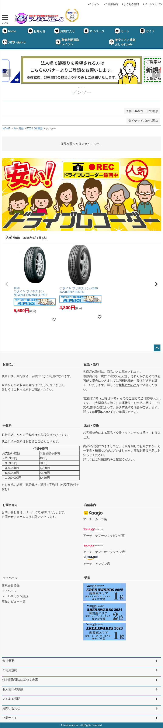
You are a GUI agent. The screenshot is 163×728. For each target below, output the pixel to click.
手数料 (7, 425)
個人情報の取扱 (12, 689)
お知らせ (36, 31)
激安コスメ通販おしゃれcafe (122, 42)
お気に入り (64, 31)
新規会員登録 (11, 585)
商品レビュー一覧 (13, 601)
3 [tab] (85, 87)
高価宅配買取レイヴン (67, 42)
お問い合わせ (14, 42)
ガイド (147, 31)
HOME (6, 128)
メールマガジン (153, 4)
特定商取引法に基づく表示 (20, 679)
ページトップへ (157, 347)
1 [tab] (79, 87)
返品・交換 (91, 425)
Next (156, 73)
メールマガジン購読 (15, 596)
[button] (7, 284)
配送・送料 (91, 364)
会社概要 (8, 660)
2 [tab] (82, 87)
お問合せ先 (10, 505)
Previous (7, 73)
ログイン (94, 4)
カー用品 (18, 128)
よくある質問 (131, 4)
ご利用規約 (111, 4)
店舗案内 (90, 505)
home (9, 31)
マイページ (93, 31)
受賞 (87, 578)
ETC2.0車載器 (34, 128)
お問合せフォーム (13, 516)
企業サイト (9, 718)
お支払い (8, 364)
